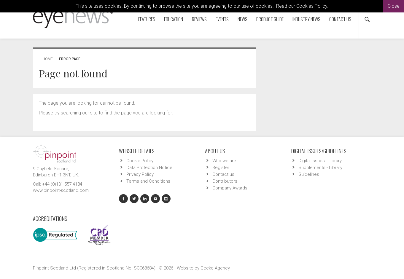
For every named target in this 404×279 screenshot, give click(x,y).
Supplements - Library (320, 167)
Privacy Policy (140, 174)
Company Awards (229, 188)
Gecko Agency (215, 268)
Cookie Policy (139, 160)
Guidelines (308, 174)
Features (146, 19)
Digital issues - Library (320, 160)
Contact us (340, 19)
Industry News (306, 19)
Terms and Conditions (148, 181)
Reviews (199, 19)
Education (173, 19)
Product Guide (270, 19)
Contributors (224, 181)
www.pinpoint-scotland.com (61, 190)
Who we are (224, 160)
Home (48, 59)
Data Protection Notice (149, 167)
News (242, 19)
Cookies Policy (311, 6)
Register (220, 167)
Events (222, 19)
